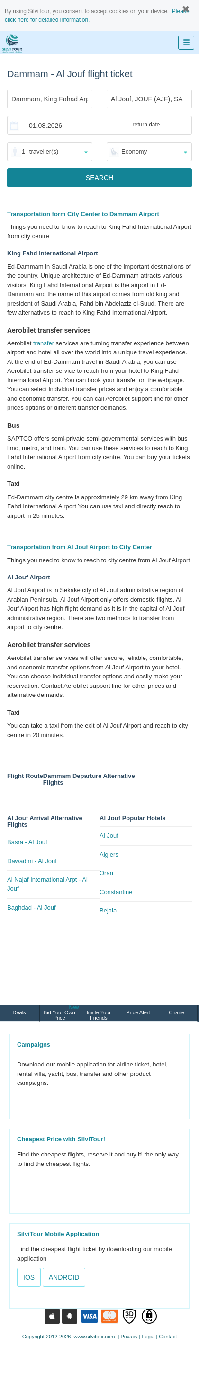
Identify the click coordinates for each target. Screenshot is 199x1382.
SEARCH (99, 177)
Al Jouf (109, 835)
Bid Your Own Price (61, 1013)
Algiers (109, 854)
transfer (43, 343)
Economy (134, 151)
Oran (106, 872)
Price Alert (138, 1012)
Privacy (128, 1336)
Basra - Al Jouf (27, 842)
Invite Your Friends (99, 1015)
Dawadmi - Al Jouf (32, 861)
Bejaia (108, 910)
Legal (148, 1336)
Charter (177, 1012)
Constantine (116, 891)
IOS (29, 1277)
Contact (168, 1336)
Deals (19, 1012)
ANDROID (64, 1277)
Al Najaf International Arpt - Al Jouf (47, 884)
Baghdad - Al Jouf (31, 907)
